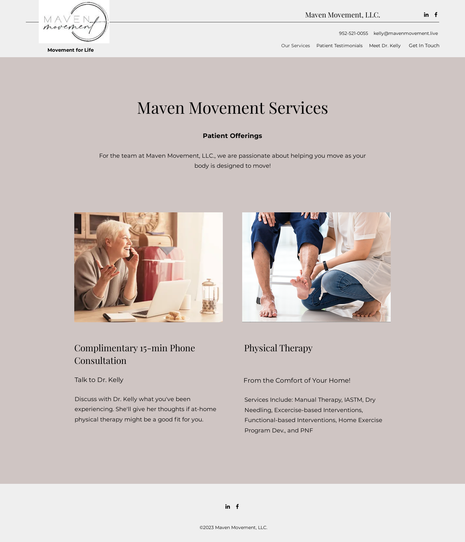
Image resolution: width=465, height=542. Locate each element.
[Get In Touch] (423, 45)
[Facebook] (436, 14)
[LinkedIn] (426, 14)
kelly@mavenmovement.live (406, 33)
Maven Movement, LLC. (342, 14)
